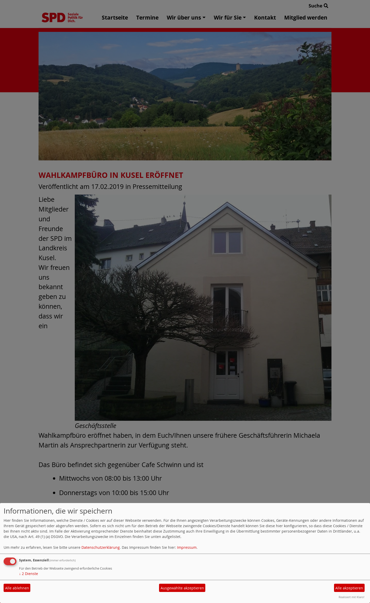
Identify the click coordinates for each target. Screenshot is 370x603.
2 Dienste (28, 573)
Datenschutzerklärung (100, 547)
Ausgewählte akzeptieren (182, 588)
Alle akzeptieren (349, 588)
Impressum (187, 547)
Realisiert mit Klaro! (351, 597)
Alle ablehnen (17, 588)
